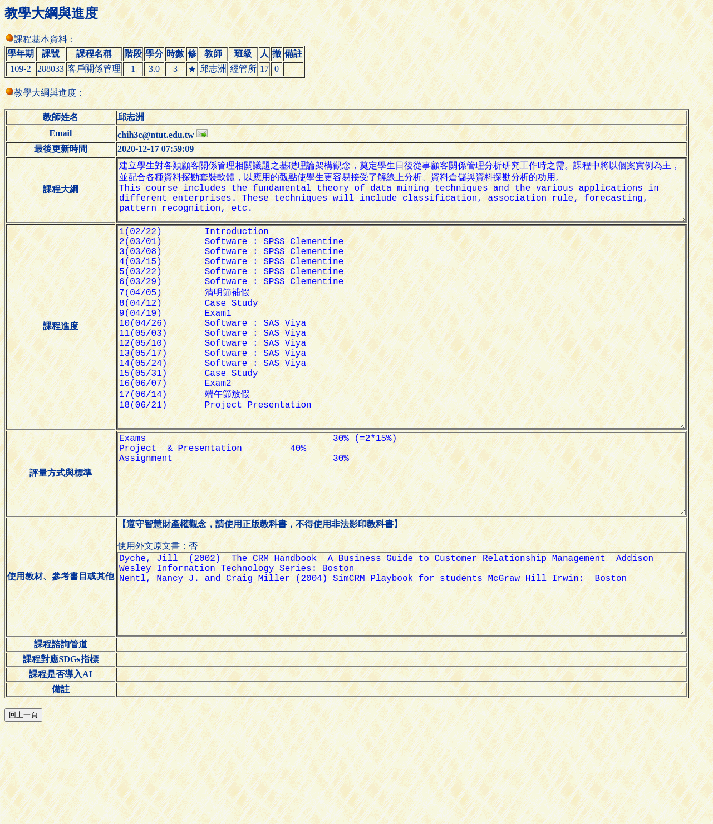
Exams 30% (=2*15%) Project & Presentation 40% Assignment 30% (410, 540)
